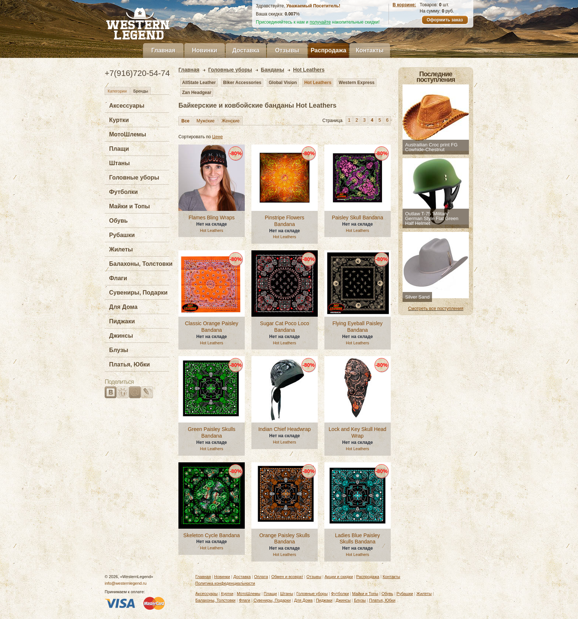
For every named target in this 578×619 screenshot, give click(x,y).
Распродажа (329, 50)
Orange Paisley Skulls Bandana (284, 538)
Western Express (357, 82)
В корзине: (404, 4)
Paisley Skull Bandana (357, 217)
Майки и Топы (129, 206)
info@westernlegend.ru (125, 583)
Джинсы (121, 336)
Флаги (118, 278)
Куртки (119, 120)
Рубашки (122, 235)
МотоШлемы (127, 134)
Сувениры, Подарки (138, 292)
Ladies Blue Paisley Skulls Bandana (357, 538)
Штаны (119, 163)
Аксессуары (126, 105)
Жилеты (121, 249)
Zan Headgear (196, 92)
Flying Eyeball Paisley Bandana (357, 326)
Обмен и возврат (287, 576)
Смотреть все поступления (435, 308)
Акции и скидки (339, 576)
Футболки (123, 192)
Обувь (118, 221)
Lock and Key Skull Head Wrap (357, 432)
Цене (217, 136)
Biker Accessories (242, 82)
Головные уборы (134, 177)
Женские (231, 121)
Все (185, 121)
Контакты (369, 50)
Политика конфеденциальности (225, 583)
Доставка (246, 50)
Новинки (204, 50)
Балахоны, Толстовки (141, 264)
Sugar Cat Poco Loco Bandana (284, 326)
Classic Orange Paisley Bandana (211, 326)
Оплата (261, 576)
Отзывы (287, 50)
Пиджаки (122, 321)
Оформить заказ (444, 19)
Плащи (119, 149)
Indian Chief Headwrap (284, 429)
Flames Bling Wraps (211, 217)
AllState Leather (199, 82)
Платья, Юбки (129, 364)
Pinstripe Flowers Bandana (284, 221)
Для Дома (123, 307)
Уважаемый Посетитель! (313, 5)
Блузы (118, 350)
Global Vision (283, 82)
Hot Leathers (317, 82)
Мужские (205, 121)
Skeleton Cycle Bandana (211, 535)
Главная (163, 50)
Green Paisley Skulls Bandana (211, 432)
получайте (320, 22)
